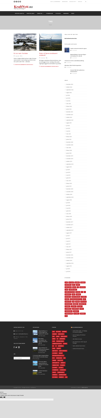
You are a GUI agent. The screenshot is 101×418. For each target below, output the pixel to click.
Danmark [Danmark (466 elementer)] (83, 282)
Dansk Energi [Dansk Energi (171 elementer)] (68, 284)
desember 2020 (69, 142)
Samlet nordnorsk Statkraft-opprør (78, 48)
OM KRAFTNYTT (72, 1)
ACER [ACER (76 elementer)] (66, 282)
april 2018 (68, 211)
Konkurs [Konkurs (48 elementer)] (78, 294)
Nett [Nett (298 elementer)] (84, 299)
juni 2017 (68, 238)
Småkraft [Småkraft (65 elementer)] (76, 303)
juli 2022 (68, 95)
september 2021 (69, 120)
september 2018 (69, 197)
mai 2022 (68, 100)
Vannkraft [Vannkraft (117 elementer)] (76, 311)
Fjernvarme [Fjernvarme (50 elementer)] (82, 287)
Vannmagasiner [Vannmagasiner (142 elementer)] (68, 313)
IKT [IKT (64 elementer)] (82, 291)
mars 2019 (68, 180)
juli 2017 (68, 235)
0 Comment (74, 50)
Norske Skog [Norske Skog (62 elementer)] (68, 301)
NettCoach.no (85, 387)
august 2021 (69, 122)
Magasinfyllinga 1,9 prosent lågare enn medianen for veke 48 (43, 332)
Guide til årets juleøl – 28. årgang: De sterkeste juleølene (80, 331)
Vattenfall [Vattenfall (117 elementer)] (76, 313)
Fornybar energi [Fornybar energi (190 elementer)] (72, 289)
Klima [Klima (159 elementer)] (73, 294)
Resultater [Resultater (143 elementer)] (83, 301)
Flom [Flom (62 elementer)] (66, 289)
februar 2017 (69, 249)
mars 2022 (68, 103)
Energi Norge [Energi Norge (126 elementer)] (68, 287)
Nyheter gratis (29, 64)
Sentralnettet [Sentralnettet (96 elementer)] (68, 303)
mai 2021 (68, 131)
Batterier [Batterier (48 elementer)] (71, 282)
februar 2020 (69, 150)
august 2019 (69, 167)
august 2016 (69, 266)
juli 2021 (68, 125)
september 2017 (69, 230)
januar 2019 (68, 186)
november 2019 (69, 158)
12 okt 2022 (42, 368)
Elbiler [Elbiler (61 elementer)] (77, 284)
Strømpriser (49, 13)
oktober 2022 (69, 87)
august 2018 (69, 200)
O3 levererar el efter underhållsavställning (74, 60)
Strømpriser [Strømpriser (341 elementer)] (75, 308)
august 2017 (69, 233)
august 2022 (69, 92)
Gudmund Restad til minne (78, 348)
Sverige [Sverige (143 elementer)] (81, 308)
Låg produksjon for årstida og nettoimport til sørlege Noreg (43, 349)
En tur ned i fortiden (21, 53)
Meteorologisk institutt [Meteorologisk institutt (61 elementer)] (75, 299)
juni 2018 (68, 205)
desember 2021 (69, 111)
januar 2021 (68, 139)
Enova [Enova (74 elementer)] (74, 287)
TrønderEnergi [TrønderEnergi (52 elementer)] (68, 311)
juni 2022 (68, 98)
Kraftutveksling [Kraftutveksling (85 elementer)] (75, 296)
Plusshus (58, 13)
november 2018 (69, 191)
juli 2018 (68, 202)
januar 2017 (68, 252)
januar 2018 (68, 219)
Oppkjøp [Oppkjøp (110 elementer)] (77, 301)
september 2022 (69, 89)
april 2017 (68, 244)
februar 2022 (69, 106)
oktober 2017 (69, 227)
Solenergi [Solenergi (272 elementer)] (67, 306)
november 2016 (69, 257)
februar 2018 (69, 216)
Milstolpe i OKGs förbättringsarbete (73, 65)
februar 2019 (69, 183)
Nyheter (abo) (30, 13)
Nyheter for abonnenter (20, 64)
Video (72, 13)
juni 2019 (68, 172)
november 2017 (69, 224)
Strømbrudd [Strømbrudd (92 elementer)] (68, 308)
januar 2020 (68, 153)
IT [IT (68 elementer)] (84, 291)
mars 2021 (68, 133)
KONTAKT (80, 1)
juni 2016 (68, 271)
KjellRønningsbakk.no (77, 327)
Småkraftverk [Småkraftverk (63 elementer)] (83, 303)
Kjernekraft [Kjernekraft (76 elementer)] (67, 294)
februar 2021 (69, 136)
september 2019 (69, 164)
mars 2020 (68, 147)
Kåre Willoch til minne (77, 339)
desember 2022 (69, 84)
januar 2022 (68, 109)
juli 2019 (68, 169)
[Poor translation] (3, 397)
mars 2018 (68, 213)
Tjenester (39, 13)
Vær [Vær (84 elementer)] (66, 315)
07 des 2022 (42, 335)
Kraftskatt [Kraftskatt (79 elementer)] (67, 296)
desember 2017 (69, 222)
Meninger (66, 13)
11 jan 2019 (17, 56)
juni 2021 (68, 128)
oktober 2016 (69, 260)
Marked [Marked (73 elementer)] (66, 299)
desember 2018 (69, 189)
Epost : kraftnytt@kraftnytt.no (21, 334)
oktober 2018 (69, 194)
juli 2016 (68, 268)
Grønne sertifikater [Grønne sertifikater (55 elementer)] (69, 291)
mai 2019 (68, 175)
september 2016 (69, 263)
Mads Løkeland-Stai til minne (79, 345)
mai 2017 (68, 241)
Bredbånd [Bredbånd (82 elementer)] (77, 282)
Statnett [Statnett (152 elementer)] (80, 306)
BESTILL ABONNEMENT (55, 1)
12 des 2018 (43, 57)
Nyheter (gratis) (19, 13)
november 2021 (69, 114)
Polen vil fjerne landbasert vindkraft (48, 54)
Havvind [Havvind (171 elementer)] (77, 291)
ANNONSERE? (65, 1)
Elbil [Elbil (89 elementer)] (74, 284)
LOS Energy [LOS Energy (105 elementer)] (83, 296)
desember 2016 (69, 255)
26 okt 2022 (42, 352)
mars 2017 (68, 246)
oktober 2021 (69, 117)
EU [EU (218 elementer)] (77, 287)
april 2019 (68, 178)
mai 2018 (68, 208)
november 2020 (69, 144)
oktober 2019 (69, 161)
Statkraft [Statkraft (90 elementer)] (73, 306)
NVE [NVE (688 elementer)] (73, 301)
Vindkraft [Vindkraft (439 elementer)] (83, 313)
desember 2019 (69, 155)
